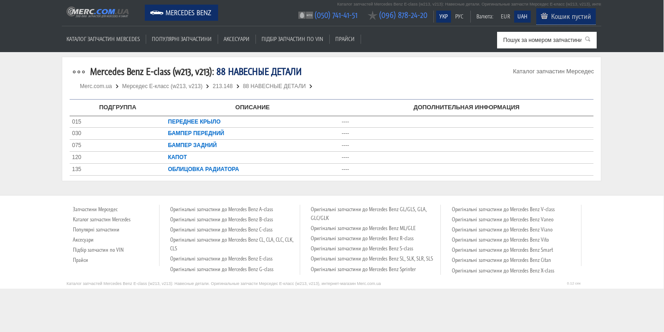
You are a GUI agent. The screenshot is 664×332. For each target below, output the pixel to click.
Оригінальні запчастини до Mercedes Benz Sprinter (363, 269)
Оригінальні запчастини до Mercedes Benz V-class (503, 209)
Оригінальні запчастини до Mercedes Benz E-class (221, 258)
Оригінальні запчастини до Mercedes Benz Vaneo (502, 219)
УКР (443, 16)
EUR (505, 16)
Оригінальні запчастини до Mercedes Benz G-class (221, 269)
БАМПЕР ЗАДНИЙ (192, 145)
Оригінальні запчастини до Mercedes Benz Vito (500, 240)
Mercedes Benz (188, 12)
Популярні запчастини (182, 39)
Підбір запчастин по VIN (292, 39)
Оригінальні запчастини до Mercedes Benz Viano (502, 229)
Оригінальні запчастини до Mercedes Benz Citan (501, 260)
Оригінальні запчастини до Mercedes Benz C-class (221, 229)
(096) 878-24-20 (403, 15)
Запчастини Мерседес (95, 209)
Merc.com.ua (96, 86)
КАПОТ (177, 157)
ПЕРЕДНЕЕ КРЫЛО (194, 122)
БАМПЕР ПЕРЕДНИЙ (196, 133)
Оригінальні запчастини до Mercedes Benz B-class (221, 219)
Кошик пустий (571, 16)
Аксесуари (236, 39)
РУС (459, 16)
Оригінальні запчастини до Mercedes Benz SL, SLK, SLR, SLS (372, 258)
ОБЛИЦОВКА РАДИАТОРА (203, 169)
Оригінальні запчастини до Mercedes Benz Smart (502, 250)
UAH (522, 16)
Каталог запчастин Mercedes (103, 39)
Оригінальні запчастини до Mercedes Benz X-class (503, 270)
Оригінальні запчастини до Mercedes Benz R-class (362, 238)
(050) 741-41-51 (335, 15)
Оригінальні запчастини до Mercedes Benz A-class (221, 209)
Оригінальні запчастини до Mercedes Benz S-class (362, 248)
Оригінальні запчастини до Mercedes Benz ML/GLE (363, 228)
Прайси (345, 39)
